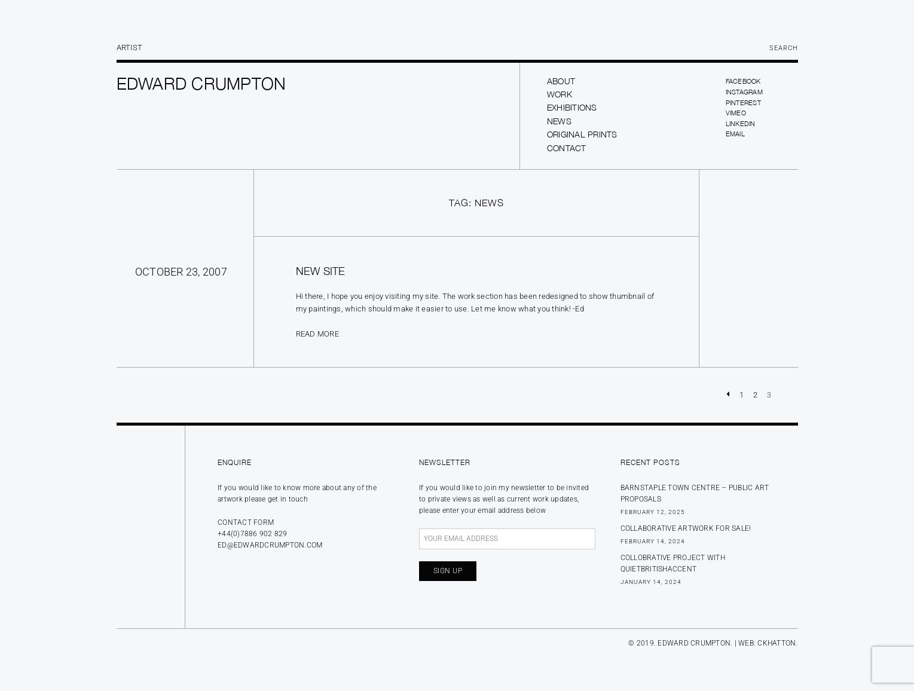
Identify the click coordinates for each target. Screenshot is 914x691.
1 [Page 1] (741, 394)
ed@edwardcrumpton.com (270, 545)
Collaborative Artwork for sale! (685, 528)
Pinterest (743, 102)
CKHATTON (776, 643)
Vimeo (736, 113)
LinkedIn (741, 123)
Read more (317, 333)
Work (559, 94)
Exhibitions (572, 107)
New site (321, 271)
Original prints (582, 134)
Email (735, 133)
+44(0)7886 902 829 (253, 534)
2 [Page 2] (755, 394)
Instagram (744, 92)
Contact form (246, 522)
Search (783, 48)
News (559, 121)
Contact (566, 148)
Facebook (743, 81)
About (561, 81)
